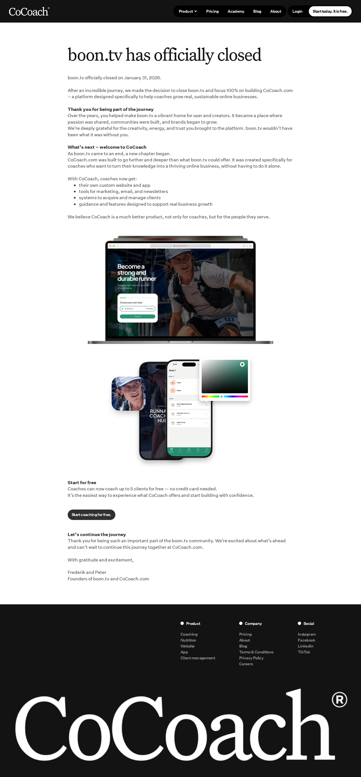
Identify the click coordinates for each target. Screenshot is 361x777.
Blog (257, 11)
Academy (236, 11)
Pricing (212, 11)
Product (188, 11)
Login (297, 11)
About (275, 11)
